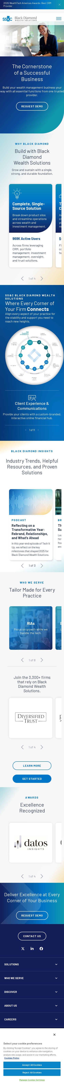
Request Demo (32, 106)
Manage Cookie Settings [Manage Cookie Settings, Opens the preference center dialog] (32, 1079)
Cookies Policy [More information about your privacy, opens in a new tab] (11, 1058)
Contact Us (32, 936)
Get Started (32, 778)
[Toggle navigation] (58, 18)
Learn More (32, 765)
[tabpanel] (32, 77)
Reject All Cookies (32, 1072)
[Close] (54, 1034)
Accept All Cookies (32, 1065)
